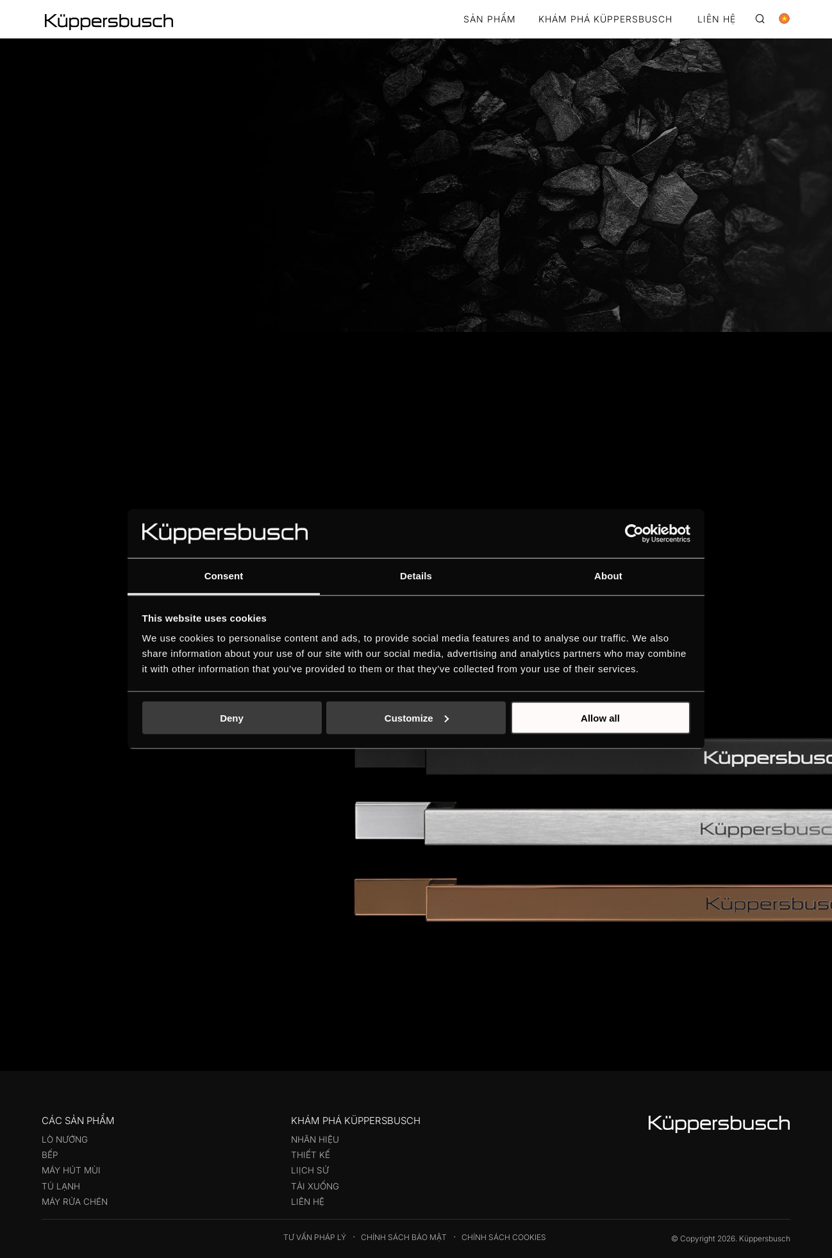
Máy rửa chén (75, 1201)
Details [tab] (416, 575)
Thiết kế (310, 1155)
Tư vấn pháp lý (314, 1237)
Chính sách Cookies (504, 1237)
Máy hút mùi (71, 1170)
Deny (232, 717)
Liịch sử (310, 1170)
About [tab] (608, 575)
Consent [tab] (224, 575)
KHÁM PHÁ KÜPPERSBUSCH (605, 19)
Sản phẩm (489, 19)
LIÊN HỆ (716, 19)
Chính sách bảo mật (404, 1237)
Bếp (50, 1155)
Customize (417, 717)
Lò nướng (65, 1139)
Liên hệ (307, 1201)
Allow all (600, 717)
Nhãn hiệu (315, 1139)
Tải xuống (315, 1186)
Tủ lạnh (61, 1186)
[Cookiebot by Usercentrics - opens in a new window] (634, 533)
